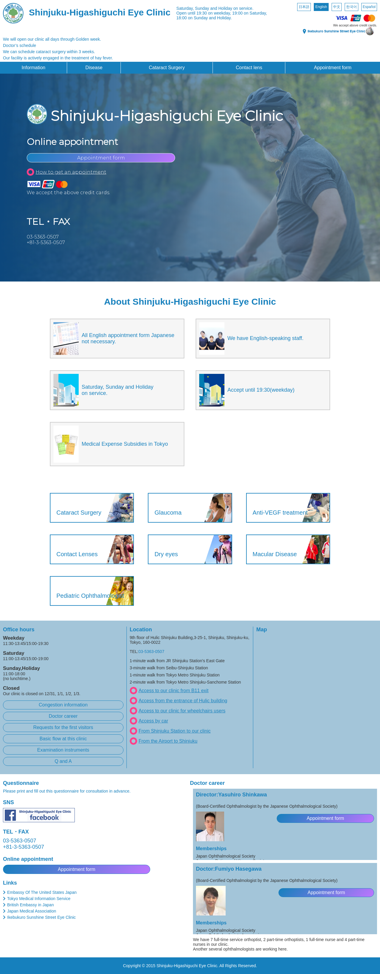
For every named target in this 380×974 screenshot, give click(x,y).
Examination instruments (63, 749)
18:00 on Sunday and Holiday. (204, 17)
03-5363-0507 (43, 237)
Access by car (153, 720)
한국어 (351, 7)
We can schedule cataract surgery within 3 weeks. (49, 51)
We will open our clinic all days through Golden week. (52, 39)
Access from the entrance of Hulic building (183, 700)
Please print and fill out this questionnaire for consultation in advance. (67, 791)
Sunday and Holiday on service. (224, 8)
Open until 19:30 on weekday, (203, 13)
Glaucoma (167, 512)
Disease (93, 67)
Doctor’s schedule (19, 45)
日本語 (304, 7)
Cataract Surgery (167, 67)
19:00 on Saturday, (249, 13)
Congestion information (63, 704)
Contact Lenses (77, 554)
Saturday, (185, 8)
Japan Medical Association (31, 911)
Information (33, 67)
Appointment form (333, 67)
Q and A (63, 761)
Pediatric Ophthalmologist (90, 595)
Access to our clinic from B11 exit (174, 690)
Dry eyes (166, 554)
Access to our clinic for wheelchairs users (182, 710)
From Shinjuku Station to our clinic (175, 730)
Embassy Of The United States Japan (42, 892)
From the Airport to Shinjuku (168, 741)
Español (369, 7)
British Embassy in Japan (30, 904)
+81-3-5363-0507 (46, 242)
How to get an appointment (71, 172)
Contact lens (249, 67)
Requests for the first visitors (63, 727)
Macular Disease (275, 554)
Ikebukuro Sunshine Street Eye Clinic (41, 917)
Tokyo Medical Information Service (38, 898)
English (321, 7)
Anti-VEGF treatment (280, 512)
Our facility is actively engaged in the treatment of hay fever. (58, 58)
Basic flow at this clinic (63, 738)
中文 (336, 7)
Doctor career (63, 716)
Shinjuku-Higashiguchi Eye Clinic (99, 12)
